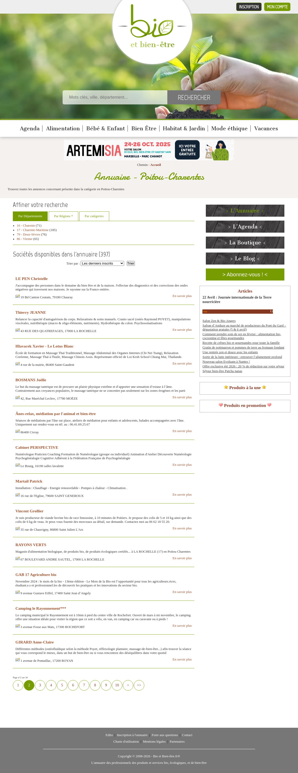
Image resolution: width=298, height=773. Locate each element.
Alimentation (63, 128)
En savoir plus (182, 296)
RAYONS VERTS (30, 544)
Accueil (155, 165)
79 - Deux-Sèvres (28, 234)
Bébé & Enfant (105, 128)
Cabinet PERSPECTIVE (36, 447)
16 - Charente (26, 225)
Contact (187, 735)
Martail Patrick (28, 481)
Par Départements (30, 216)
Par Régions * (63, 216)
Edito (109, 735)
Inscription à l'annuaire (132, 735)
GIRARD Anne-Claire (34, 642)
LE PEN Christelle (31, 278)
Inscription (249, 6)
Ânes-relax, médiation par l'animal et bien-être (55, 413)
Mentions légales (154, 741)
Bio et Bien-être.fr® (166, 756)
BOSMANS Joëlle (30, 380)
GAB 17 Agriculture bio (35, 574)
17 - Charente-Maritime (33, 230)
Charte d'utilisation (126, 741)
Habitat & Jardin (184, 128)
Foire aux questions (165, 735)
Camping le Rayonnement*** (40, 608)
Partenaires (177, 741)
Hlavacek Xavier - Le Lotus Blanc (44, 346)
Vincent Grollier (29, 511)
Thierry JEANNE (30, 312)
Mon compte (277, 6)
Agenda (30, 128)
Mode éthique (229, 128)
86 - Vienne (24, 239)
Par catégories (94, 216)
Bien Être (144, 128)
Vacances (266, 128)
